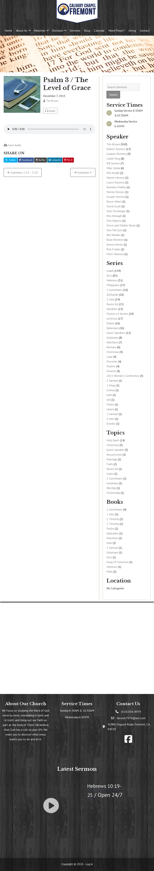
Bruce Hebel (114, 201)
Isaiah (110, 271)
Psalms (111, 366)
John (109, 395)
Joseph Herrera (116, 197)
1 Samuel (112, 414)
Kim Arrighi (113, 173)
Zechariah (112, 294)
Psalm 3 (56, 80)
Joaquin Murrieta (117, 154)
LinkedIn (55, 160)
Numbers (112, 309)
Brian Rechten (115, 239)
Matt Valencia (115, 254)
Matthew (112, 342)
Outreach (57, 30)
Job (109, 399)
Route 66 (112, 304)
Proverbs (112, 361)
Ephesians (113, 328)
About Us (21, 30)
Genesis (111, 371)
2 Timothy (113, 524)
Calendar (99, 30)
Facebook (25, 160)
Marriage (112, 459)
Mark (110, 571)
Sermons (75, 30)
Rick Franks (113, 249)
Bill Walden (113, 235)
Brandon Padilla (116, 187)
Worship (111, 488)
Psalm (110, 404)
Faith (110, 464)
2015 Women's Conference (123, 376)
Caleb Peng (113, 158)
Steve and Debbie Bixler (121, 225)
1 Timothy (113, 519)
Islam (110, 473)
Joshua (111, 390)
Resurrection (114, 454)
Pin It (68, 160)
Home (8, 30)
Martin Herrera (115, 177)
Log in (89, 864)
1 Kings (111, 385)
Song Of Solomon (118, 562)
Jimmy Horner (115, 244)
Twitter (10, 160)
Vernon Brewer (115, 192)
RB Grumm (113, 163)
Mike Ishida (113, 168)
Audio (50, 111)
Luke (109, 356)
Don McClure (114, 230)
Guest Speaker (115, 450)
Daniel (110, 323)
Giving (132, 30)
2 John (110, 419)
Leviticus (112, 318)
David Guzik (114, 206)
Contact (145, 30)
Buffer (40, 160)
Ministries (39, 30)
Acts (109, 275)
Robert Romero (116, 149)
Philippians (113, 285)
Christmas (113, 352)
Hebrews (112, 280)
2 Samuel (112, 380)
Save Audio (12, 145)
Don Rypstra (114, 220)
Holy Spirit (113, 440)
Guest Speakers (116, 333)
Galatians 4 (82, 172)
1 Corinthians (114, 290)
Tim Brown (113, 144)
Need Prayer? (117, 30)
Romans (111, 347)
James (110, 409)
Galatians (112, 337)
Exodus (111, 423)
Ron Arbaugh (114, 216)
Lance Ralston (115, 182)
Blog (87, 30)
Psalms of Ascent (117, 313)
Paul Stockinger (116, 211)
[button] (29, 30)
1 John (110, 299)
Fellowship (113, 493)
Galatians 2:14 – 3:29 (23, 172)
